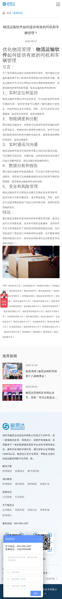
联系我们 (7, 515)
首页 (9, 13)
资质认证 (32, 509)
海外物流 (19, 484)
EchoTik (50, 578)
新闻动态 (18, 13)
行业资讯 (19, 497)
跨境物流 (7, 471)
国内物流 (32, 484)
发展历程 (19, 509)
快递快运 (19, 471)
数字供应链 (33, 471)
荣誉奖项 (44, 509)
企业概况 (7, 509)
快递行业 (44, 484)
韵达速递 (43, 573)
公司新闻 (7, 497)
